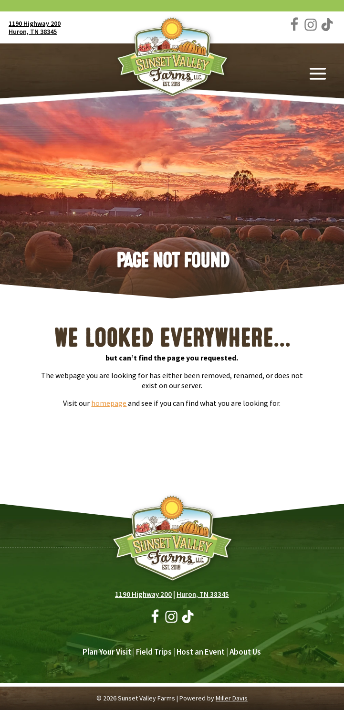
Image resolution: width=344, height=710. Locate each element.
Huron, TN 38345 (33, 31)
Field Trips (154, 651)
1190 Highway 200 (35, 23)
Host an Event (201, 651)
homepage (108, 403)
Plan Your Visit (107, 651)
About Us (245, 651)
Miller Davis (232, 698)
